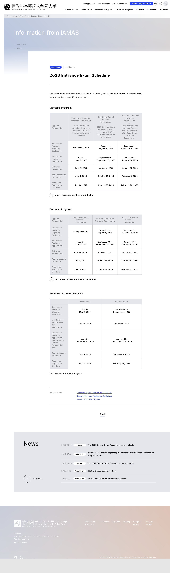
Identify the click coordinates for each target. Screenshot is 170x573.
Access (106, 522)
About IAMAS (71, 10)
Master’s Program (103, 10)
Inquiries (164, 10)
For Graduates (104, 3)
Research (151, 10)
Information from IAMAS (15, 16)
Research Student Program (88, 399)
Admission (86, 10)
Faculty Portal (149, 523)
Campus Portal (137, 523)
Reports (140, 10)
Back (102, 414)
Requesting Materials (141, 3)
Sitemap (126, 522)
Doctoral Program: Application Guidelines (94, 396)
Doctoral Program (124, 10)
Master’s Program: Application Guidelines (94, 393)
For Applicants (89, 3)
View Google (22, 542)
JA (157, 3)
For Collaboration (120, 3)
